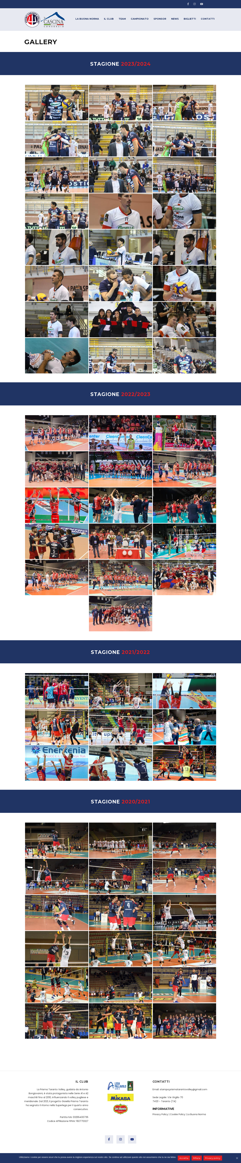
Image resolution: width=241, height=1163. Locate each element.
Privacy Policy (160, 1114)
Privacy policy (212, 1158)
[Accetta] (237, 1158)
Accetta (183, 1158)
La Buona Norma (196, 1114)
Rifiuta (196, 1158)
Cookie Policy (177, 1114)
